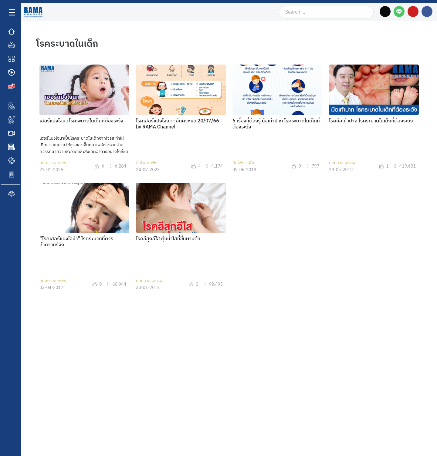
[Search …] (326, 12)
